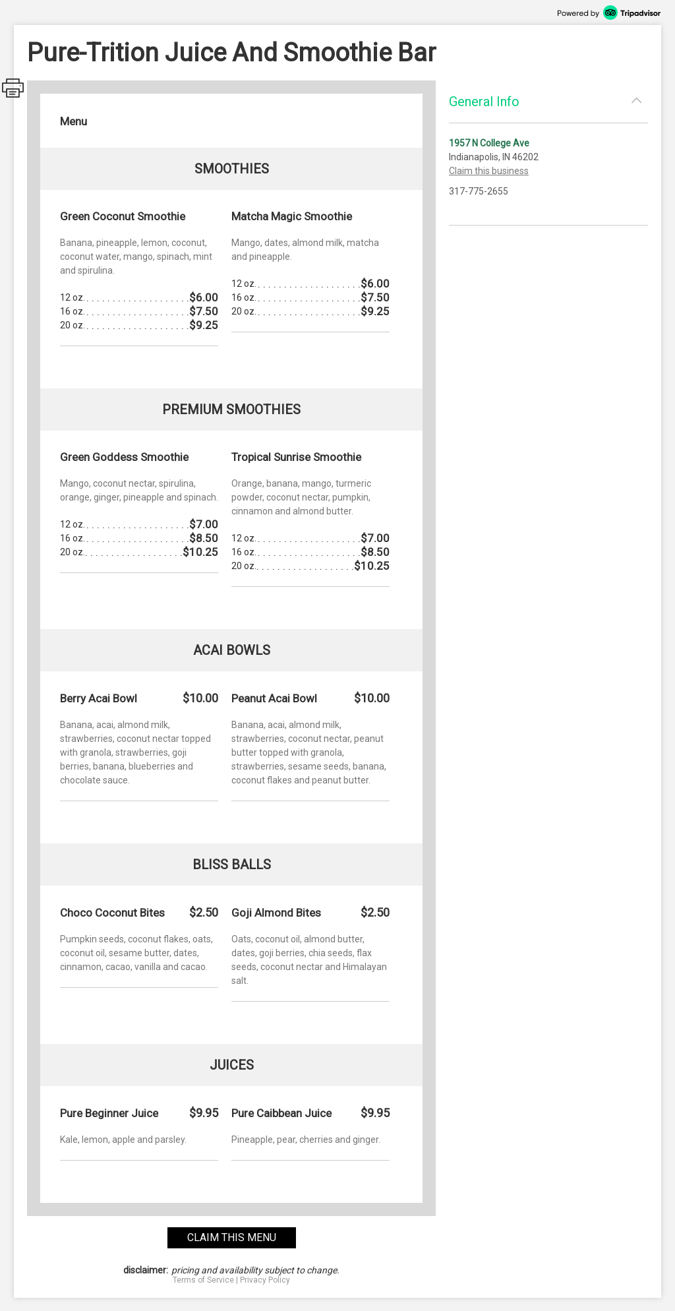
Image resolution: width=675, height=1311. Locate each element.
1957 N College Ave (489, 143)
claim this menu (231, 1237)
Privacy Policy (265, 1280)
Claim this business (489, 171)
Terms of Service (203, 1280)
